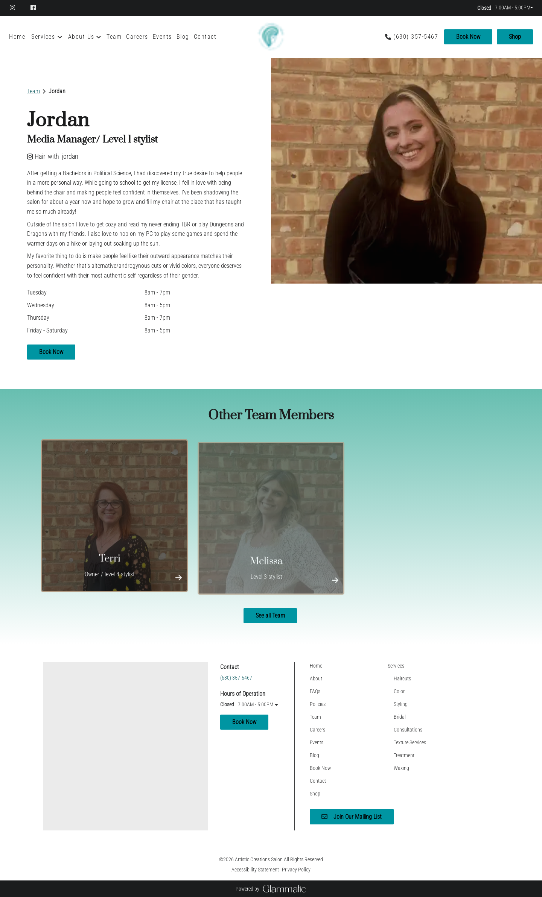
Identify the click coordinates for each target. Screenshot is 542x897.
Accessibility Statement (255, 870)
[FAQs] (315, 691)
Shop (515, 36)
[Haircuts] (402, 678)
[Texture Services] (410, 742)
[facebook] (34, 8)
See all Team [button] (270, 615)
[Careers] (137, 37)
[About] (316, 678)
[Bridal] (400, 717)
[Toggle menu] (60, 37)
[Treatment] (404, 755)
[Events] (162, 37)
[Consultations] (408, 730)
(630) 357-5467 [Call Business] (415, 36)
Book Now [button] (51, 351)
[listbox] (85, 37)
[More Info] (178, 580)
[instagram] (16, 8)
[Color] (399, 691)
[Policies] (318, 704)
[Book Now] (468, 37)
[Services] (43, 37)
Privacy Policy (296, 870)
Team (33, 91)
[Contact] (205, 37)
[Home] (18, 37)
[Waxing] (401, 768)
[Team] (114, 37)
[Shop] (514, 37)
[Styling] (401, 704)
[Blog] (183, 37)
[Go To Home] (271, 37)
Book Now (468, 36)
